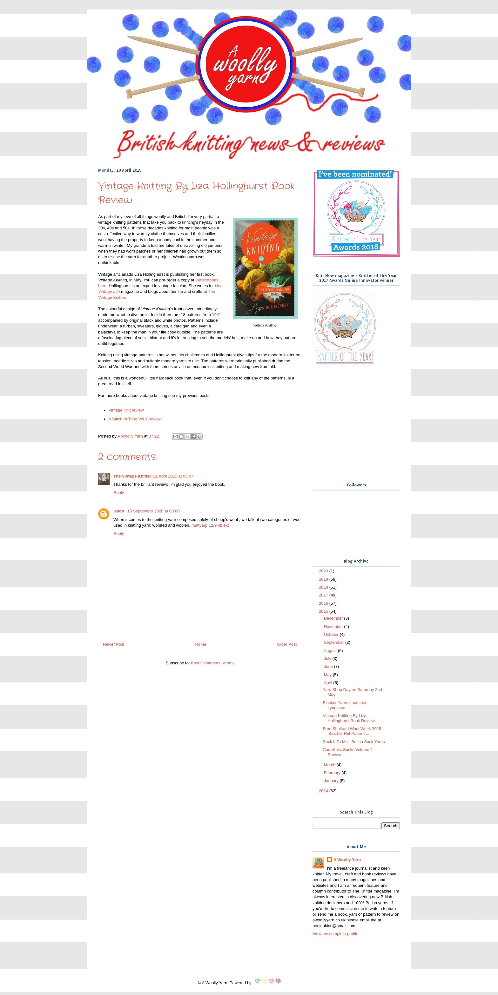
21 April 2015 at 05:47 (173, 476)
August (331, 650)
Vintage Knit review (126, 410)
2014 (324, 790)
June (329, 666)
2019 (324, 579)
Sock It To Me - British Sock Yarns (354, 741)
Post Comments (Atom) (212, 663)
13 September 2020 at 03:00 (153, 511)
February (333, 772)
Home (200, 644)
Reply (118, 492)
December (334, 618)
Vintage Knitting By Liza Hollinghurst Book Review (348, 718)
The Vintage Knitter (132, 476)
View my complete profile (335, 933)
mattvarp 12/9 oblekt (210, 525)
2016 (324, 603)
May (328, 674)
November (334, 626)
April (328, 682)
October (332, 634)
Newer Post (113, 644)
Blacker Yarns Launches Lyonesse (345, 705)
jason (119, 511)
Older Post (287, 644)
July (328, 658)
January (332, 780)
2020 (324, 571)
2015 (324, 611)
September (334, 642)
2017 (324, 595)
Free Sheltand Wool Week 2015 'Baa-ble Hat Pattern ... (352, 731)
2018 (324, 587)
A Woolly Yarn (347, 859)
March (330, 764)
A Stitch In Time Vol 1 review (135, 419)
